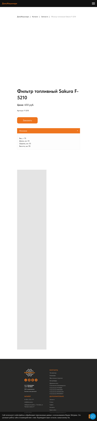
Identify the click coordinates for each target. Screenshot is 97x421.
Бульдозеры (53, 375)
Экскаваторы (53, 373)
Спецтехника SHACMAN (56, 389)
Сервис (51, 404)
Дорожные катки (54, 383)
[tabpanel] (48, 141)
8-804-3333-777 (29, 399)
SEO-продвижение (29, 389)
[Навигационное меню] (93, 4)
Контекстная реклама (30, 391)
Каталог (35, 17)
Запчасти (44, 17)
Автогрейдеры (53, 380)
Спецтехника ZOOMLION (57, 391)
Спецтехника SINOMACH (56, 393)
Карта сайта (53, 410)
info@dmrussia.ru (28, 402)
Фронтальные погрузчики (56, 378)
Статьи (51, 402)
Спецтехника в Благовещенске (58, 385)
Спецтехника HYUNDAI (56, 387)
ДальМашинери (23, 17)
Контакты (52, 407)
